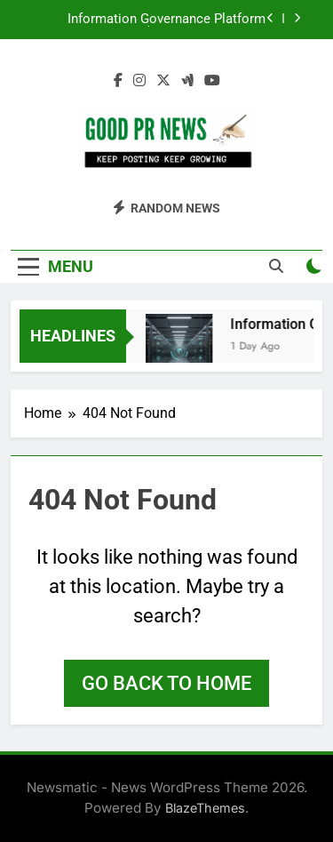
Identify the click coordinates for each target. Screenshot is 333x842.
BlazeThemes (205, 807)
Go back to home (166, 683)
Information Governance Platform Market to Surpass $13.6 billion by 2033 (149, 19)
